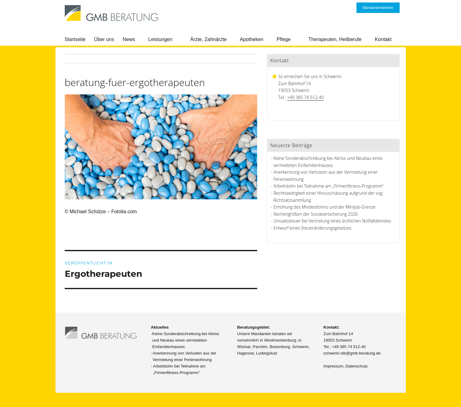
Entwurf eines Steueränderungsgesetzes (313, 228)
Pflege (283, 39)
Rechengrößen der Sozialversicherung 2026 (316, 214)
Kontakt (383, 39)
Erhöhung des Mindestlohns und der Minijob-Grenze (325, 207)
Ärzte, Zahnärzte (208, 39)
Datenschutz (356, 366)
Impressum (333, 366)
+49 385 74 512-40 (305, 97)
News (129, 39)
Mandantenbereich (378, 8)
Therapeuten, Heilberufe (335, 39)
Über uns (104, 39)
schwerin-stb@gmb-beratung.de (352, 353)
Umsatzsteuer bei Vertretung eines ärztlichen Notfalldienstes (332, 221)
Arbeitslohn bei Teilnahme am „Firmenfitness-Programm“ (329, 186)
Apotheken (252, 39)
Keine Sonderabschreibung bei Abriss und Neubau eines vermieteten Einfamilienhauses (185, 340)
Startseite (75, 39)
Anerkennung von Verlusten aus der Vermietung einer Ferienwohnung (184, 356)
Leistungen (160, 39)
